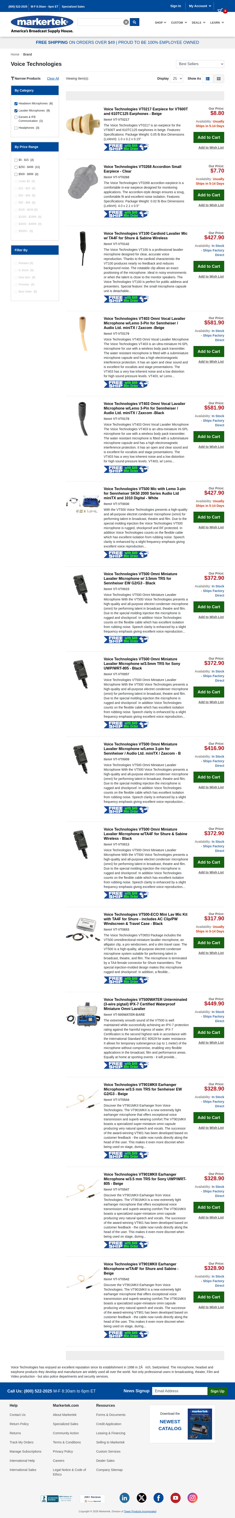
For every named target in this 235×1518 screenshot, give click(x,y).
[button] (207, 78)
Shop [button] (160, 22)
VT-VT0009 (121, 759)
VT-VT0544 (121, 1100)
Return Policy (19, 1424)
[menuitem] (161, 22)
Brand (27, 54)
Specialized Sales (73, 6)
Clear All (53, 78)
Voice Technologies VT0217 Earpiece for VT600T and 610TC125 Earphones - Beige (146, 111)
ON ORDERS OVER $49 (76, 42)
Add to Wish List (211, 147)
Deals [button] (199, 22)
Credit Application (108, 1424)
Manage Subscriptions (26, 1451)
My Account (200, 6)
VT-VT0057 (121, 674)
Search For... (85, 17)
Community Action (66, 1433)
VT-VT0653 (121, 929)
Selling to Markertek (110, 1442)
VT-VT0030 (121, 504)
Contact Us (17, 1415)
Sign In (175, 6)
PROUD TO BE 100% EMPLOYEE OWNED (158, 42)
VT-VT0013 (121, 844)
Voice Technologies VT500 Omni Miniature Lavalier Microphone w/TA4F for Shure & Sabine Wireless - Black (145, 833)
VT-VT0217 (121, 119)
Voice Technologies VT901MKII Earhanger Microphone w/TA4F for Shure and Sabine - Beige (141, 1268)
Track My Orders (22, 1442)
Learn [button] (217, 22)
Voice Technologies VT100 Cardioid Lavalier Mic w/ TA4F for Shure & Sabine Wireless (145, 236)
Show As (194, 78)
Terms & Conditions (67, 1442)
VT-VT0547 (121, 1189)
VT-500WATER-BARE (129, 1014)
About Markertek (65, 1415)
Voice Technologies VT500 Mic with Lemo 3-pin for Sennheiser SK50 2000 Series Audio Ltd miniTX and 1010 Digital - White (145, 493)
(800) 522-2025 (17, 6)
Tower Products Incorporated (140, 1511)
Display (163, 78)
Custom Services (108, 1451)
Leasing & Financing (110, 1433)
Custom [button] (179, 22)
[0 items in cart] (221, 5)
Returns (15, 1433)
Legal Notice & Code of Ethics (69, 1472)
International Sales (23, 1470)
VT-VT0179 (121, 333)
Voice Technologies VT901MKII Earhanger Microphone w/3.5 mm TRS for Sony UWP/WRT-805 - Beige (145, 1179)
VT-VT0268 (121, 177)
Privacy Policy (63, 1451)
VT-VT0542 (121, 1279)
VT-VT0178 (121, 419)
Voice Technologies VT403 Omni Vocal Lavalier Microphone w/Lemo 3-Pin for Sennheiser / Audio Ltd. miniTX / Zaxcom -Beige (144, 323)
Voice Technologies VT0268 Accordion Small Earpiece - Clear (142, 169)
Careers (58, 1460)
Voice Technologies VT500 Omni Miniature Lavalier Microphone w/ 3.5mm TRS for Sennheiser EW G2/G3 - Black (140, 578)
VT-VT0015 (121, 589)
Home (15, 54)
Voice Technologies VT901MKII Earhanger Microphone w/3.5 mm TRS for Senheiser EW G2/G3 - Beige (143, 1089)
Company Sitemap (109, 1470)
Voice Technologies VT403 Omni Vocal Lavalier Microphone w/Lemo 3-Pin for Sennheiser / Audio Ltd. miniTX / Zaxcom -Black (144, 408)
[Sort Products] (200, 64)
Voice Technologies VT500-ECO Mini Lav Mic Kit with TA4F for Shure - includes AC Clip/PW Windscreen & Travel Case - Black (145, 919)
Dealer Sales (105, 1460)
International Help (22, 1460)
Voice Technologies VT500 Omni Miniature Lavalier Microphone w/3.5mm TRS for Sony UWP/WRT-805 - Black (142, 663)
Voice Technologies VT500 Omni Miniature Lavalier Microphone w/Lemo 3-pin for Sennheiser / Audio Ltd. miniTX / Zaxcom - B (142, 748)
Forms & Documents (111, 1415)
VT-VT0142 (121, 244)
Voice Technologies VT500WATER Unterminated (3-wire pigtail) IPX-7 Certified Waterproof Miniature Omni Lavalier (145, 1004)
